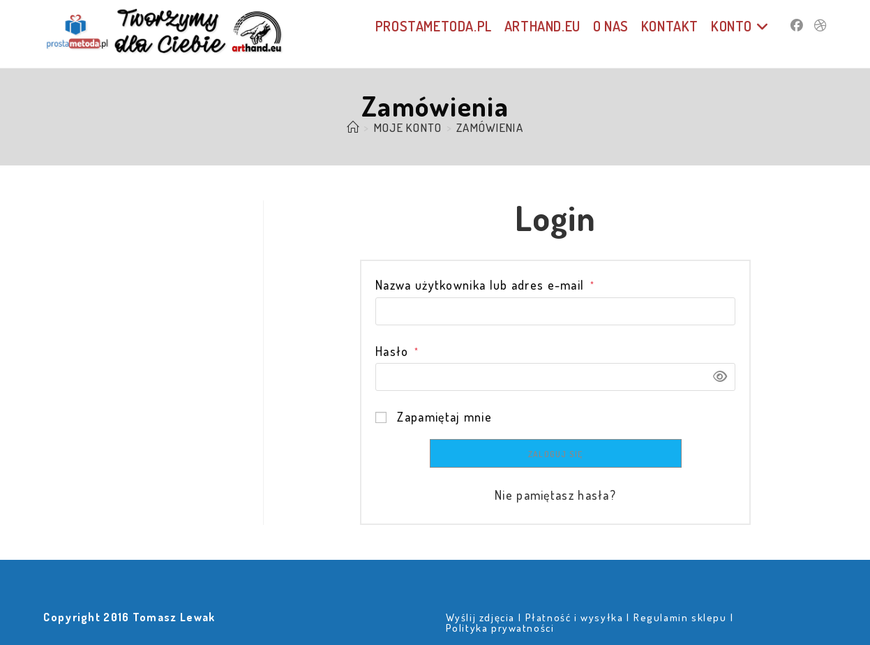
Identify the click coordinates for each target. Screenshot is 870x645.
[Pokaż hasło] (715, 377)
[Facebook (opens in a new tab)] (797, 25)
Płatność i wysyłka (574, 617)
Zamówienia (489, 127)
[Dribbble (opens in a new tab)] (820, 25)
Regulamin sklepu (680, 617)
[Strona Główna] (353, 127)
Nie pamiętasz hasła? (555, 495)
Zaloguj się (555, 454)
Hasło (397, 351)
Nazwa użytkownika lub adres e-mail (484, 284)
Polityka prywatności (500, 628)
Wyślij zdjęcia (480, 617)
